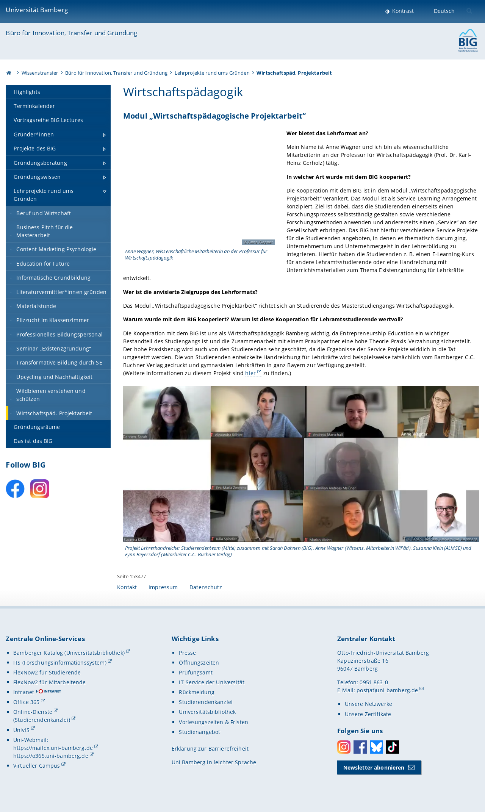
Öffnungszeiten (199, 662)
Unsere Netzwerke (368, 703)
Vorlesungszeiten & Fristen (213, 722)
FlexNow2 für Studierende (47, 672)
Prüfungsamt (196, 672)
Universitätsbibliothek (207, 711)
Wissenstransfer (40, 72)
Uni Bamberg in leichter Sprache (214, 762)
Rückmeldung (196, 692)
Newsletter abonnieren (374, 767)
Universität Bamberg (37, 9)
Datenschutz (205, 587)
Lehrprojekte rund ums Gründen (212, 72)
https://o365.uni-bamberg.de (50, 755)
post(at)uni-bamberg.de (387, 690)
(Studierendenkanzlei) (41, 719)
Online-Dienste (32, 711)
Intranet (23, 692)
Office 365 (26, 702)
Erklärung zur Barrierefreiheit (210, 748)
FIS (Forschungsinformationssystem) (59, 662)
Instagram (343, 747)
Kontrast (402, 10)
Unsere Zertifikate (368, 714)
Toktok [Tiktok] (392, 747)
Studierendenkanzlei (206, 702)
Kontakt (127, 587)
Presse (187, 652)
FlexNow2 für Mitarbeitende (49, 682)
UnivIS (21, 730)
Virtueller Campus (36, 765)
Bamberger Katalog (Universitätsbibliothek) (69, 652)
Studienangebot (199, 731)
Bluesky (376, 747)
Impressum (163, 587)
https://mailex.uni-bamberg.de (53, 747)
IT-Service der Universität (211, 682)
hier (251, 373)
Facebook (360, 747)
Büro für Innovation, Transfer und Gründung (71, 32)
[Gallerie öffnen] (199, 188)
